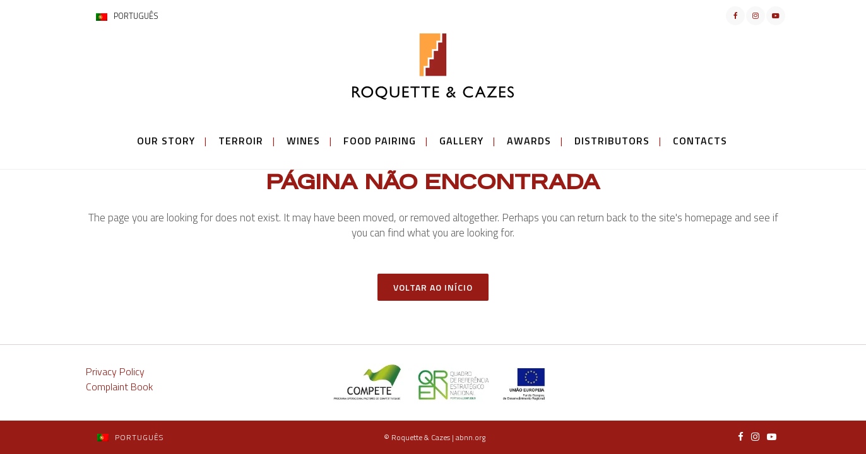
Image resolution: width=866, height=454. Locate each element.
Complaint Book (119, 386)
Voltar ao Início (433, 287)
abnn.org (470, 437)
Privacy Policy (115, 371)
